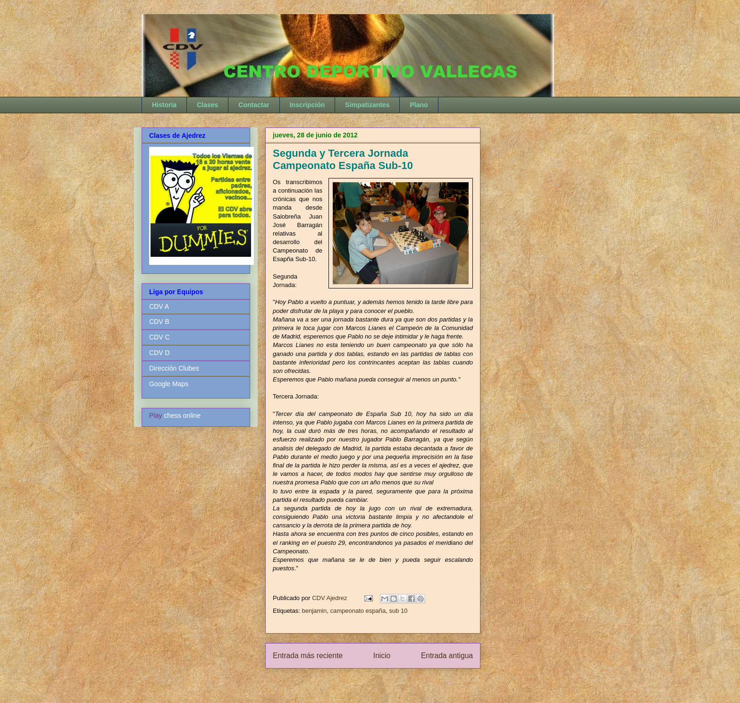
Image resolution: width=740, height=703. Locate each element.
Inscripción (307, 105)
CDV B (159, 321)
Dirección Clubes (174, 368)
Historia (164, 105)
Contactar (253, 105)
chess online (182, 415)
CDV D (159, 352)
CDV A (159, 306)
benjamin (314, 610)
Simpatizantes (367, 105)
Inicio (381, 656)
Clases (207, 105)
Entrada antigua (447, 656)
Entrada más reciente (308, 656)
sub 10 (398, 610)
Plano (419, 105)
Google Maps (168, 384)
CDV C (159, 337)
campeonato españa (358, 610)
